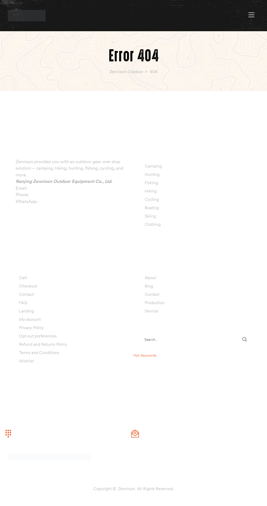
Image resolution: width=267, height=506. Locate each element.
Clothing (153, 224)
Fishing (151, 182)
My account (30, 319)
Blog (149, 286)
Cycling (152, 199)
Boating (152, 207)
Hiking (151, 191)
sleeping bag (168, 355)
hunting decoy (155, 366)
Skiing (150, 216)
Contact (26, 294)
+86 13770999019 (48, 194)
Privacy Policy (31, 327)
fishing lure (156, 371)
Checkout (28, 286)
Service (151, 310)
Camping (153, 166)
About (150, 277)
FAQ (23, 302)
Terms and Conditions (39, 352)
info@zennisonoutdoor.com (55, 188)
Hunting (152, 174)
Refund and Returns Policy (43, 344)
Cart (23, 277)
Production (155, 302)
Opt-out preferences (38, 335)
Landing (26, 310)
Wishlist (26, 360)
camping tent (156, 360)
